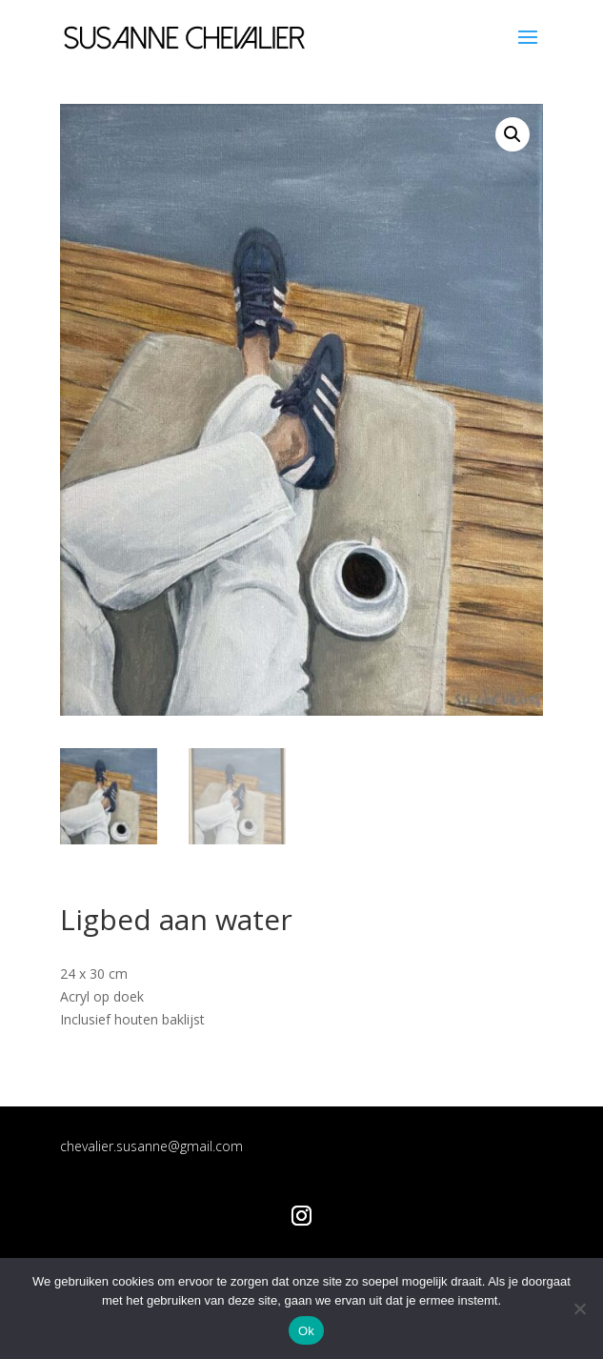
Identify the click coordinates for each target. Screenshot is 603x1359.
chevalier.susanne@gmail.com (151, 1146)
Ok (306, 1331)
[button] (512, 134)
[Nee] (579, 1308)
